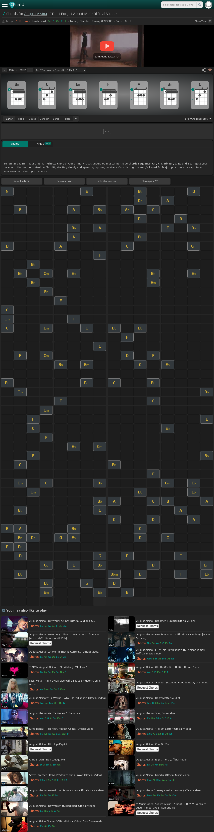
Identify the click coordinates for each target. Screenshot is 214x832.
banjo (56, 118)
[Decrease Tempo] (4, 70)
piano (21, 118)
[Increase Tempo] (30, 70)
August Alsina (35, 14)
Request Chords (147, 626)
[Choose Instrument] (75, 118)
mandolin (44, 118)
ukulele (32, 118)
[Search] (199, 4)
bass (67, 118)
